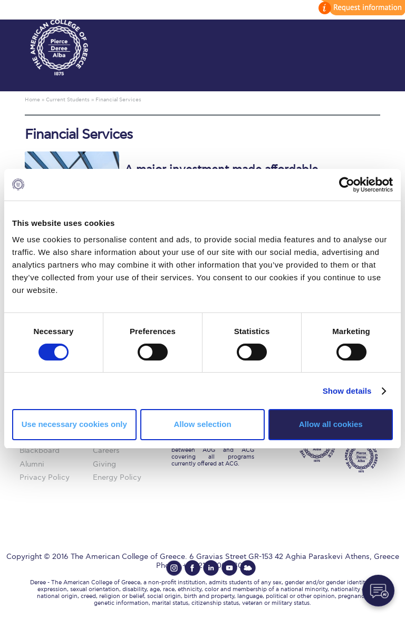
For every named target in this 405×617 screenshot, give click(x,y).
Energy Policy (117, 477)
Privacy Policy (45, 477)
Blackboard (40, 450)
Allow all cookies (331, 424)
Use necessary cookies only (74, 424)
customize (360, 7)
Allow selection (202, 424)
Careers (106, 450)
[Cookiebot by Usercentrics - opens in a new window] (347, 184)
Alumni (32, 464)
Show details (347, 390)
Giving (104, 464)
